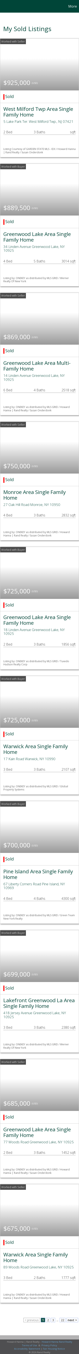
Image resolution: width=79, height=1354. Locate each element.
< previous (32, 1320)
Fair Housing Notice (54, 1348)
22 (62, 1320)
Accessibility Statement (27, 1348)
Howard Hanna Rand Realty (57, 1341)
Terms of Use (29, 1345)
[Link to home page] (4, 6)
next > (72, 1320)
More (72, 6)
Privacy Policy (49, 1345)
